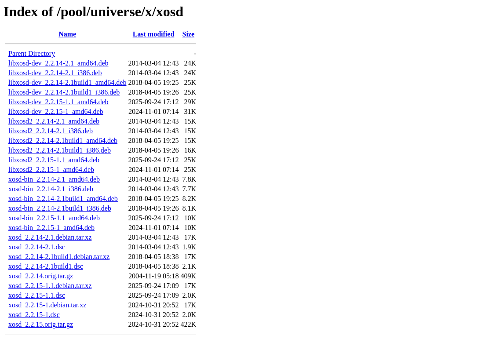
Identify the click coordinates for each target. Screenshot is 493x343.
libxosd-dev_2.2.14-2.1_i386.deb (55, 73)
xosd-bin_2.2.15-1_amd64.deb (51, 227)
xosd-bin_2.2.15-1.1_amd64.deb (54, 218)
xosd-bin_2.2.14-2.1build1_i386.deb (59, 208)
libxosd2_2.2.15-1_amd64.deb (51, 169)
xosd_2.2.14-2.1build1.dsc (45, 266)
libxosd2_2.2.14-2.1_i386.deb (50, 131)
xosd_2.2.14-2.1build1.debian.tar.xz (59, 256)
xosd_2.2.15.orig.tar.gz (40, 324)
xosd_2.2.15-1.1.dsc (36, 295)
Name (67, 34)
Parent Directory (31, 53)
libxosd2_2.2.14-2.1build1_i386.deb (59, 150)
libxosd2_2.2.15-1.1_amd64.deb (53, 160)
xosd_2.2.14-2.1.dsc (36, 247)
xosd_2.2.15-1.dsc (34, 314)
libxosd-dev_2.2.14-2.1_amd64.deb (58, 63)
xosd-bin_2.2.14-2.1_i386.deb (50, 189)
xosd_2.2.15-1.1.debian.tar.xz (49, 285)
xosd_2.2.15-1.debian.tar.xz (47, 305)
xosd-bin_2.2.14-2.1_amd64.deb (54, 179)
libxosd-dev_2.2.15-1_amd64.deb (55, 111)
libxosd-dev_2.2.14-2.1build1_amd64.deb (67, 82)
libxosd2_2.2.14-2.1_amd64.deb (53, 121)
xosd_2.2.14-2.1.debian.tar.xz (49, 237)
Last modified (154, 34)
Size (189, 34)
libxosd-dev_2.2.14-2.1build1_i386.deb (64, 92)
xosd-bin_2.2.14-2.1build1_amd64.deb (63, 198)
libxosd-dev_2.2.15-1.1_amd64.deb (58, 102)
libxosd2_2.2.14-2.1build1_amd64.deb (62, 140)
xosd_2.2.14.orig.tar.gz (40, 276)
